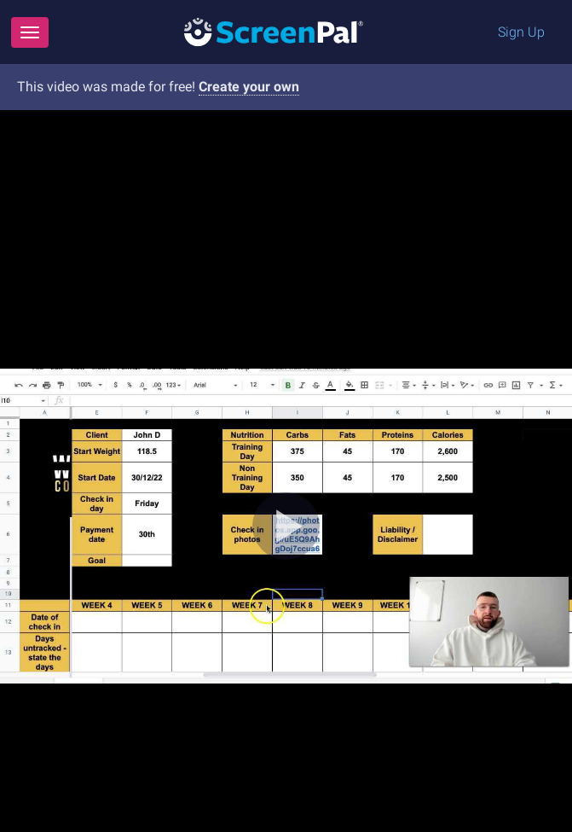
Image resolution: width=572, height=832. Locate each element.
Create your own (249, 87)
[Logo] (273, 31)
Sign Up (521, 32)
